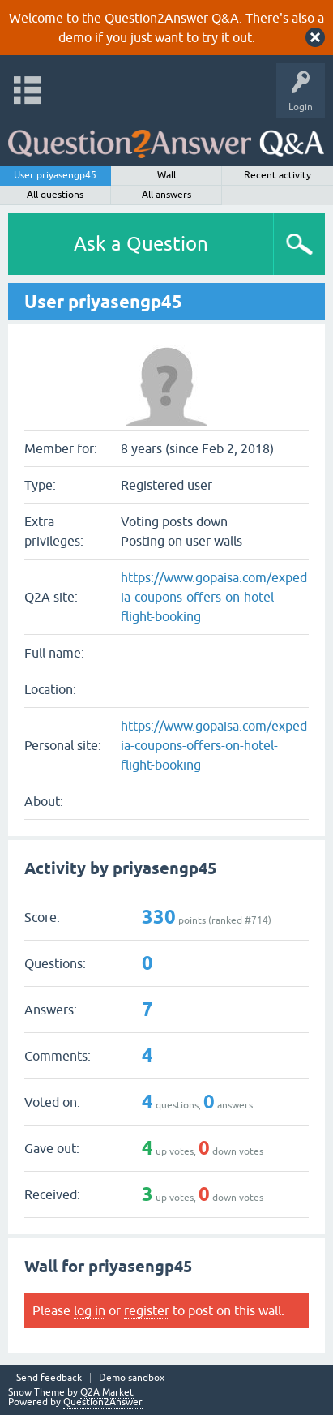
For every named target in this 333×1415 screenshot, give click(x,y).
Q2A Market (107, 1392)
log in (89, 1310)
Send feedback (49, 1378)
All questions (55, 194)
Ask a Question (141, 244)
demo (75, 37)
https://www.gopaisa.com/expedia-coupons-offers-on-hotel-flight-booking (214, 597)
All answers (166, 194)
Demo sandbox (131, 1378)
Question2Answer (103, 1402)
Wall (166, 175)
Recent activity (277, 175)
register (146, 1310)
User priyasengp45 (55, 175)
